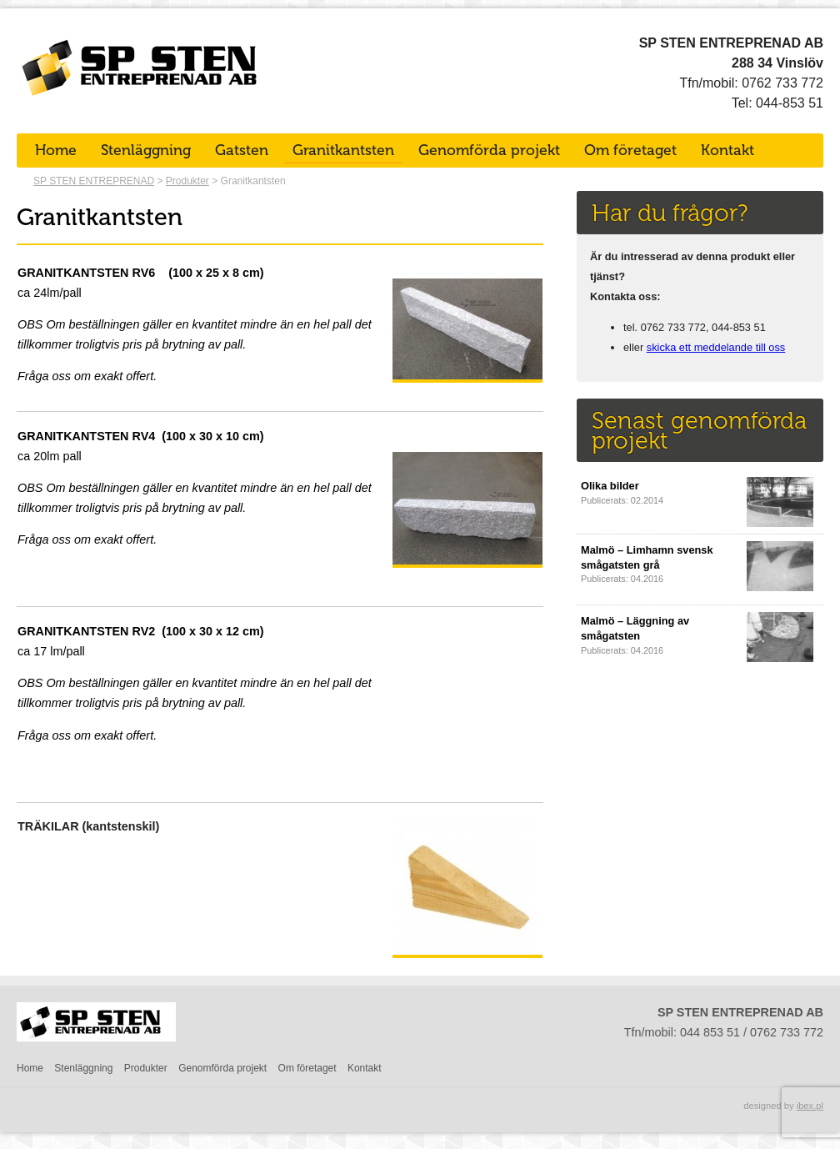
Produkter (187, 181)
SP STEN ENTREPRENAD (93, 181)
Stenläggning (146, 150)
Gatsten (241, 150)
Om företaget (630, 150)
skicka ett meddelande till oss (716, 347)
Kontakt (727, 150)
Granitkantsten (343, 150)
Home (56, 150)
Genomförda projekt (489, 150)
